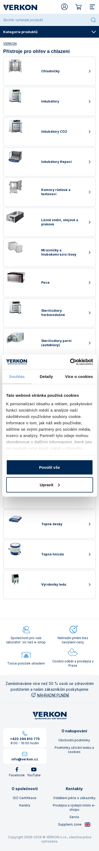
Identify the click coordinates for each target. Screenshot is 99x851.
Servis (74, 817)
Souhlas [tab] (17, 376)
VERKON (10, 43)
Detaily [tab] (46, 376)
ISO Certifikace (24, 798)
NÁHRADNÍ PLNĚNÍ (49, 695)
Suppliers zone (74, 824)
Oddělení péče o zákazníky (74, 798)
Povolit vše (49, 467)
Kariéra (24, 805)
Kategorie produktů (49, 31)
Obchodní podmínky (74, 740)
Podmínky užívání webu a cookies (74, 750)
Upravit (50, 484)
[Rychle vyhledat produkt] (45, 20)
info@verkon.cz (24, 759)
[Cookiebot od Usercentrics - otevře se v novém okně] (70, 361)
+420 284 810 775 (25, 739)
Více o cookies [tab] (79, 376)
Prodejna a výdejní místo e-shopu (74, 807)
